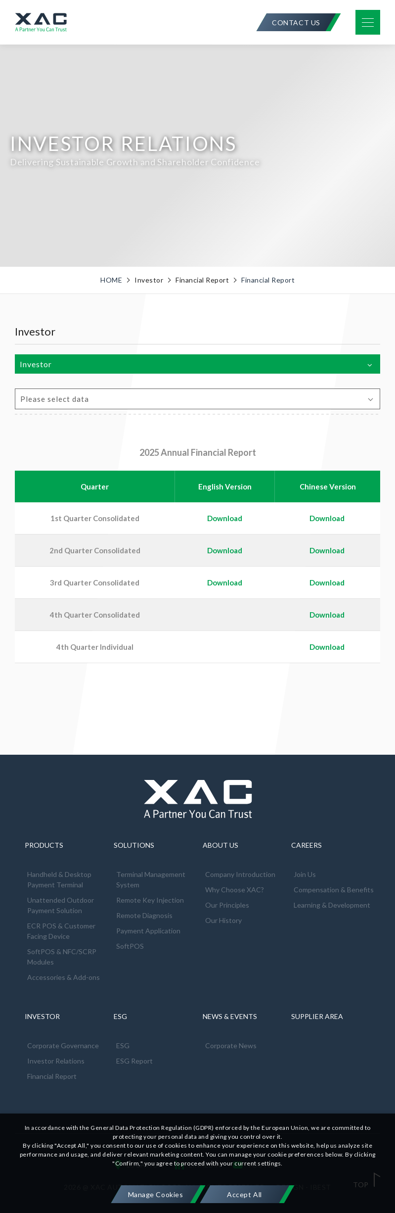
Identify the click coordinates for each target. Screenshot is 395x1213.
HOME (111, 280)
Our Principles (227, 905)
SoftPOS (130, 946)
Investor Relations (56, 1061)
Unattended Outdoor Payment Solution (60, 905)
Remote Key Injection (150, 900)
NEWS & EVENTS (230, 1016)
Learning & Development (332, 905)
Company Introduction (240, 874)
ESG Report (134, 1061)
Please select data (54, 398)
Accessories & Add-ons (63, 977)
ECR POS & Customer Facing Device (61, 931)
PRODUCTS (44, 845)
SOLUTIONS (134, 845)
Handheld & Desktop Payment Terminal (59, 879)
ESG (120, 1016)
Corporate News (231, 1045)
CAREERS (306, 845)
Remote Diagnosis (144, 915)
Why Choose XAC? (234, 889)
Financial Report (268, 280)
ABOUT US (220, 845)
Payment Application (148, 930)
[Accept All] (244, 1194)
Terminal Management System (150, 879)
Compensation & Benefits (334, 889)
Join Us (305, 874)
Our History (223, 920)
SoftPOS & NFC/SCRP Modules (61, 956)
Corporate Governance (63, 1045)
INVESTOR (42, 1016)
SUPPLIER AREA (317, 1016)
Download (327, 518)
